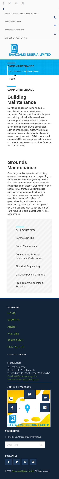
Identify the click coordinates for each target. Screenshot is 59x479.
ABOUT (12, 327)
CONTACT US (15, 347)
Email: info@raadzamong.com (22, 376)
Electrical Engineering (28, 266)
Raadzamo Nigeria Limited (23, 471)
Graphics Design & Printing (30, 274)
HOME (11, 313)
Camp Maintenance (26, 246)
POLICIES (13, 333)
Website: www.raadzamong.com (23, 379)
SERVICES (13, 320)
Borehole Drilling (25, 237)
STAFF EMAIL (15, 340)
